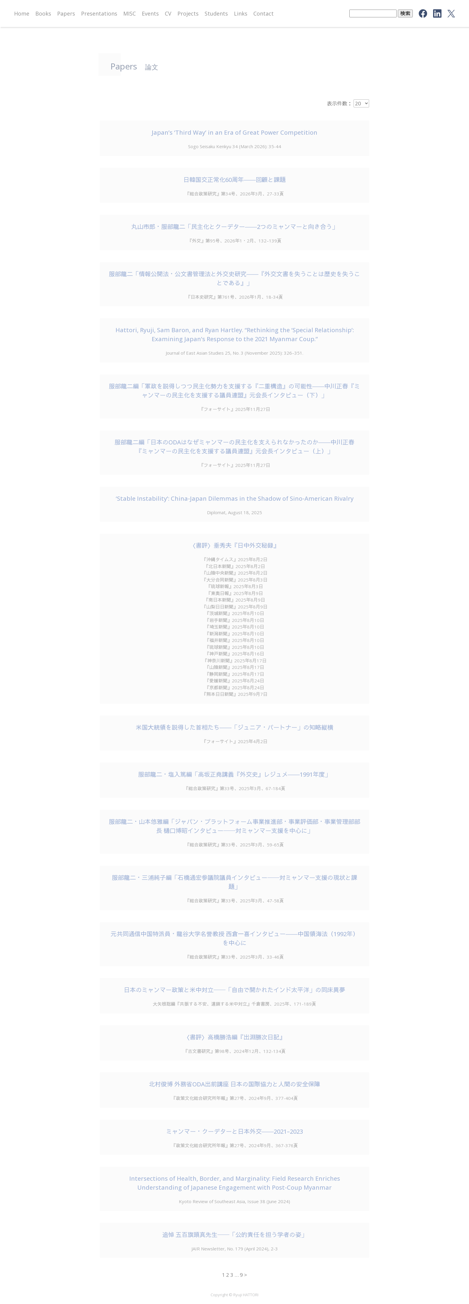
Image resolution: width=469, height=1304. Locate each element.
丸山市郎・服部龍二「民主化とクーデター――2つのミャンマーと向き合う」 (234, 227)
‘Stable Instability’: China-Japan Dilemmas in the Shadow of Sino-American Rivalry (235, 498)
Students (216, 13)
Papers (66, 13)
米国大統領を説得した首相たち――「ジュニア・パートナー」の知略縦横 (234, 727)
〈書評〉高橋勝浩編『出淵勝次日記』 (234, 1037)
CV (168, 13)
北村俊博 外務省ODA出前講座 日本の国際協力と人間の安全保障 (234, 1084)
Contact (263, 13)
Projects (188, 13)
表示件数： (339, 103)
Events (150, 13)
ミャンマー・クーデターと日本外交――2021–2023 (234, 1131)
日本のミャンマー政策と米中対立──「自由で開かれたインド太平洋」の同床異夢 (234, 990)
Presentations (99, 13)
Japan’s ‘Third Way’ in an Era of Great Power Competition (234, 132)
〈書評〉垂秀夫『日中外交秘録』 (234, 545)
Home (21, 13)
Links (240, 13)
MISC (129, 13)
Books (43, 13)
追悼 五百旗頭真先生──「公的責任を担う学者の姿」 (234, 1235)
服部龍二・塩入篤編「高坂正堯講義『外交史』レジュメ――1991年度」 (234, 774)
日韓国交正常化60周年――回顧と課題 (234, 180)
